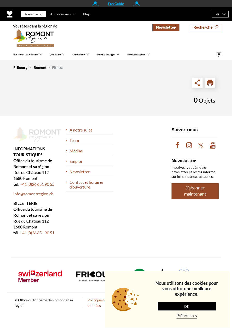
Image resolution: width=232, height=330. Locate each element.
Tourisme (31, 14)
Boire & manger (106, 54)
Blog (86, 14)
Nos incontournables (25, 54)
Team (74, 140)
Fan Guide (116, 3)
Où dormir (78, 54)
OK (186, 306)
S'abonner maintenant (195, 191)
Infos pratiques (136, 54)
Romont (40, 67)
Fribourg (20, 67)
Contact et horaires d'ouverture (87, 184)
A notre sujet (81, 130)
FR (217, 14)
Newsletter (166, 27)
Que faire (55, 54)
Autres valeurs (60, 14)
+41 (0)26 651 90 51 (37, 232)
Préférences (186, 315)
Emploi (76, 161)
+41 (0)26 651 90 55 (37, 184)
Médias (76, 151)
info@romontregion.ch (33, 193)
